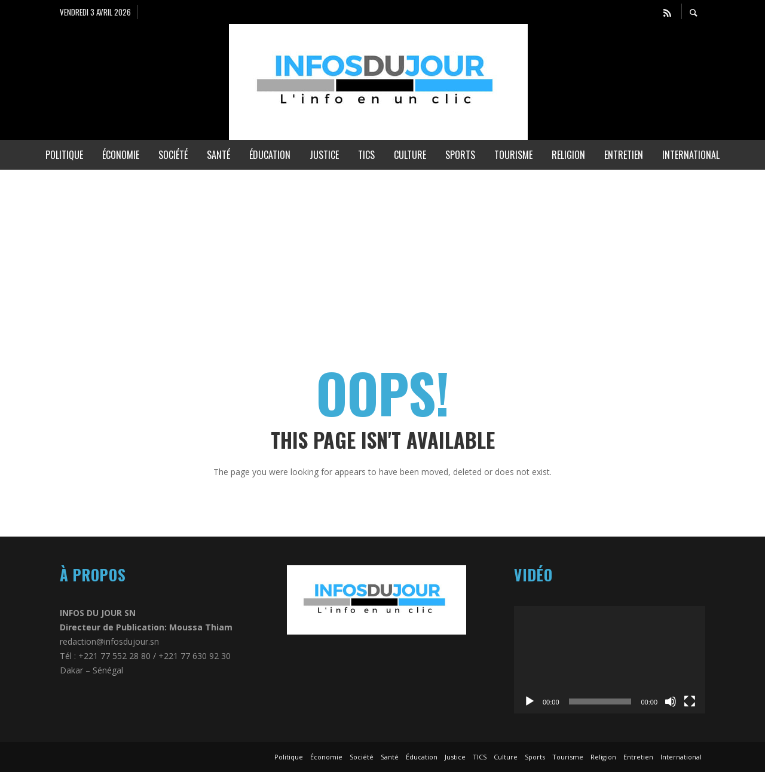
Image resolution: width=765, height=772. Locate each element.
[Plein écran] (690, 701)
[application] (609, 659)
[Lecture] (530, 701)
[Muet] (671, 701)
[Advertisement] (358, 253)
